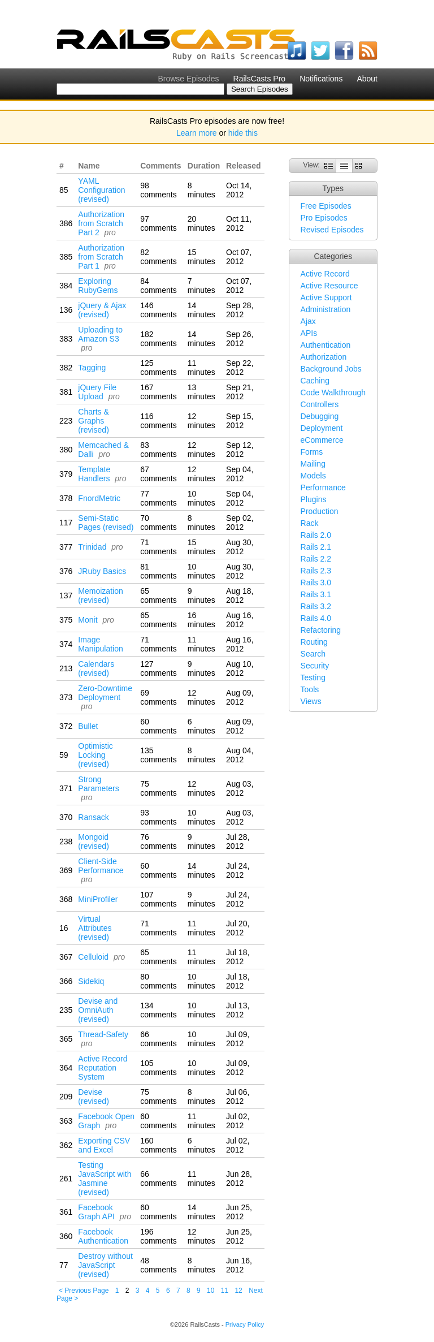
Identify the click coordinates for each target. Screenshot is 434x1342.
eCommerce (322, 440)
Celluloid (93, 956)
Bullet (88, 726)
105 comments (158, 1068)
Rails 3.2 (316, 606)
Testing (313, 677)
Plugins (314, 499)
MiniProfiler (98, 899)
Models (313, 475)
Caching (315, 380)
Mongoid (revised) (93, 841)
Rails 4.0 (316, 618)
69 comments (158, 697)
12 (238, 1290)
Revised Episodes (332, 229)
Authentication (326, 344)
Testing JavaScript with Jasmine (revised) (104, 1178)
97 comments (158, 223)
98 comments (158, 190)
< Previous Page (83, 1290)
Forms (312, 451)
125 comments (158, 368)
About (367, 78)
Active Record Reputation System (102, 1067)
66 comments (158, 1039)
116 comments (158, 421)
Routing (314, 641)
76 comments (158, 841)
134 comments (158, 1010)
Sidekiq (91, 981)
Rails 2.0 (316, 535)
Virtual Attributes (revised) (94, 928)
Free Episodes (326, 205)
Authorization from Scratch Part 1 (101, 256)
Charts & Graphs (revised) (93, 420)
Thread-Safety (103, 1034)
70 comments (158, 523)
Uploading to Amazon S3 (100, 334)
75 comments (158, 788)
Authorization (324, 356)
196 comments (158, 1236)
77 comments (158, 498)
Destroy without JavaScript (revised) (105, 1265)
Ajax (308, 321)
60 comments (158, 726)
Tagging (92, 367)
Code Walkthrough (333, 392)
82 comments (158, 257)
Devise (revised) (93, 1097)
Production (319, 511)
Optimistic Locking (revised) (95, 755)
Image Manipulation (100, 644)
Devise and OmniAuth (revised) (98, 1010)
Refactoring (321, 630)
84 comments (158, 286)
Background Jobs (331, 368)
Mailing (313, 463)
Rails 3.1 (316, 594)
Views (311, 701)
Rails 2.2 (316, 558)
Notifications (321, 78)
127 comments (158, 668)
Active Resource (329, 285)
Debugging (320, 416)
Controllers (320, 404)
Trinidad (92, 546)
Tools (310, 689)
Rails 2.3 (316, 570)
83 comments (158, 450)
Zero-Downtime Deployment (105, 693)
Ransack (93, 817)
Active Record (325, 273)
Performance (323, 487)
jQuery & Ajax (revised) (102, 310)
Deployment (322, 428)
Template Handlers (94, 474)
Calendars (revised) (96, 668)
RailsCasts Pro (259, 78)
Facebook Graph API (96, 1212)
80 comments (158, 981)
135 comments (158, 755)
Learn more (196, 132)
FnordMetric (99, 498)
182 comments (158, 339)
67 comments (158, 474)
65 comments (158, 595)
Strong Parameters (98, 784)
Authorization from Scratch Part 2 (101, 223)
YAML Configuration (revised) (101, 190)
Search (313, 653)
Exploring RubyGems (98, 286)
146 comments (158, 310)
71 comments (158, 547)
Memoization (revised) (100, 595)
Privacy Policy (244, 1324)
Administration (326, 309)
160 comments (158, 1145)
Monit (87, 619)
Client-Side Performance (100, 866)
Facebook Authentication (103, 1236)
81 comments (158, 571)
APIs (309, 333)
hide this (243, 132)
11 (224, 1290)
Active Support (326, 297)
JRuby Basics (102, 571)
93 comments (158, 817)
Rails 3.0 (316, 582)
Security (315, 665)
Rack (310, 523)
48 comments (158, 1265)
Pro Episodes (324, 217)
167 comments (158, 392)
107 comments (158, 899)
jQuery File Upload (97, 392)
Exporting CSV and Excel (104, 1145)
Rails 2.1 (316, 546)
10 (210, 1290)
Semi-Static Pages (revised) (105, 523)
